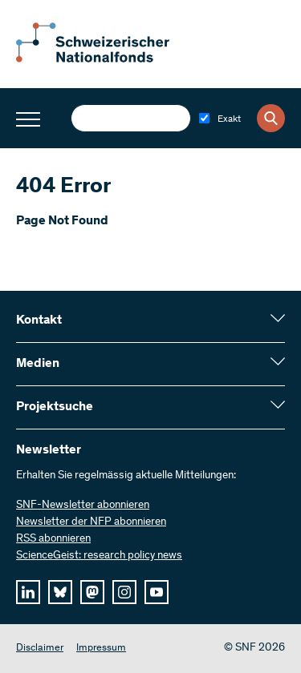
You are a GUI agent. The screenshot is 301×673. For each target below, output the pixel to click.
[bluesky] (60, 592)
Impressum (101, 648)
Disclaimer (39, 648)
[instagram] (124, 592)
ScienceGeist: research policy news (99, 556)
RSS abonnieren (53, 539)
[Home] (104, 59)
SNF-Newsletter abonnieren (82, 505)
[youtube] (156, 592)
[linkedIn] (28, 592)
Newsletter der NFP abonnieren (91, 522)
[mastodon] (92, 592)
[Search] (271, 118)
